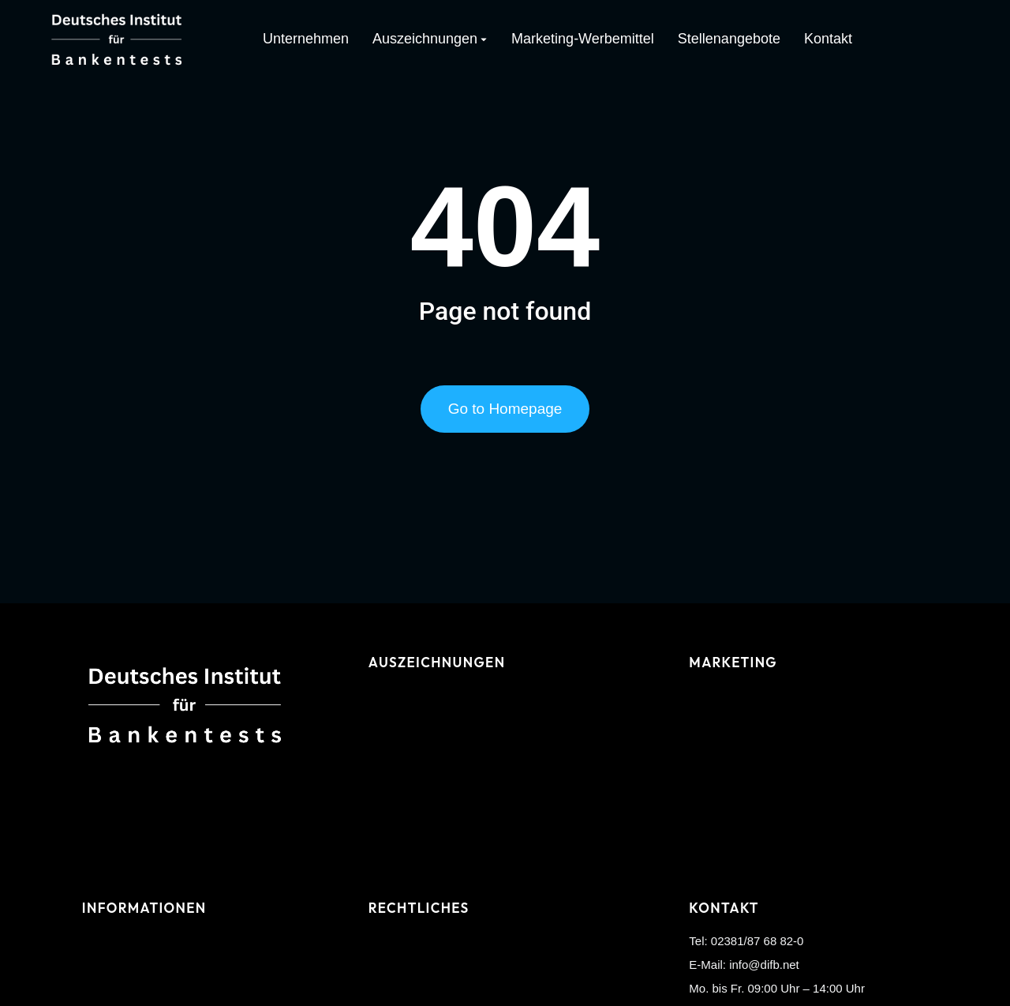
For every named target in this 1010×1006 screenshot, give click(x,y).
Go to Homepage (505, 408)
